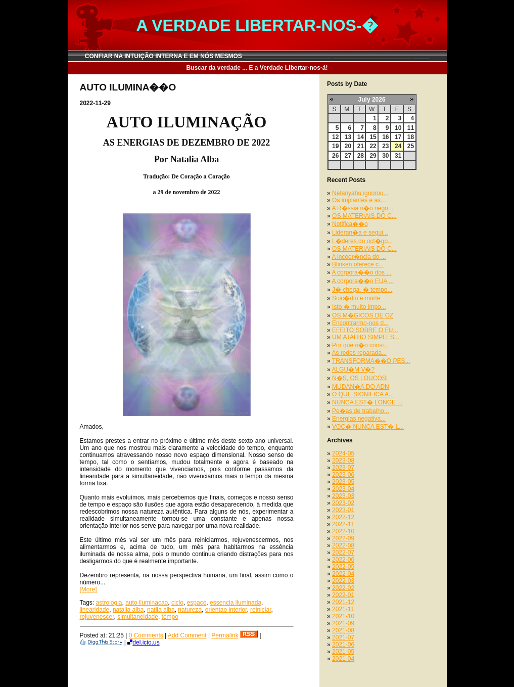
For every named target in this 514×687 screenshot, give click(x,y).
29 (372, 155)
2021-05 (343, 651)
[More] (88, 589)
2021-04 (343, 658)
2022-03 (343, 580)
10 (398, 127)
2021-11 (343, 609)
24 (398, 146)
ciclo (177, 602)
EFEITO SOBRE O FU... (365, 330)
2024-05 (343, 453)
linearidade (95, 609)
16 (385, 137)
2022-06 (343, 559)
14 (360, 137)
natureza (190, 609)
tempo (170, 616)
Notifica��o (350, 223)
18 (410, 137)
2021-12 (343, 602)
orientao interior (226, 609)
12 (335, 137)
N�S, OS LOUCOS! (360, 378)
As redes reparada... (359, 352)
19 (335, 146)
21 (360, 146)
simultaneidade (137, 616)
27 (348, 155)
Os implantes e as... (359, 200)
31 (398, 155)
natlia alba (161, 609)
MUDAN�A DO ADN (360, 386)
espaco (197, 602)
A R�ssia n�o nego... (362, 208)
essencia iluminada (235, 602)
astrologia (109, 602)
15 (372, 137)
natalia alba (128, 609)
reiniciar (260, 609)
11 (410, 127)
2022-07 (343, 552)
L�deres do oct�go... (362, 241)
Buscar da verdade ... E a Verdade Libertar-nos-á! (257, 67)
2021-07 (343, 637)
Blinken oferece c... (358, 264)
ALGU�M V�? (353, 369)
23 (385, 146)
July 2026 (372, 99)
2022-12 (343, 517)
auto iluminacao (146, 602)
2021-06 (343, 644)
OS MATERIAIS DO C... (364, 215)
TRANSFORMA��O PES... (371, 360)
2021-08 (343, 630)
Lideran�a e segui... (360, 232)
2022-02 (343, 587)
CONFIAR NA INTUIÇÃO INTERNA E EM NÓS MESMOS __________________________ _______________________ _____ (257, 56)
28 (360, 155)
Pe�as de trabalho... (360, 411)
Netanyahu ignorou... (360, 193)
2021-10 (343, 616)
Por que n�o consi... (360, 345)
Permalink (224, 635)
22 (372, 146)
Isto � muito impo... (359, 306)
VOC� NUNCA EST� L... (368, 426)
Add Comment (187, 635)
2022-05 (343, 566)
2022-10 (343, 531)
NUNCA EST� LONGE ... (367, 402)
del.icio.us (143, 642)
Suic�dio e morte (356, 298)
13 (348, 137)
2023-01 (343, 510)
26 (335, 155)
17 (398, 137)
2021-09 (343, 623)
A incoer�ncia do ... (359, 256)
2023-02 (343, 503)
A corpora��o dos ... (361, 272)
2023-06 (343, 474)
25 (410, 146)
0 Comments (146, 635)
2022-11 (343, 524)
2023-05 (343, 481)
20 (348, 146)
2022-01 (343, 595)
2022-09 (343, 538)
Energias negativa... (359, 418)
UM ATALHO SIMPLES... (365, 337)
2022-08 (343, 545)
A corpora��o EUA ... (363, 281)
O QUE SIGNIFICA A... (363, 394)
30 (385, 155)
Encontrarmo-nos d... (360, 323)
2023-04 (343, 488)
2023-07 (343, 467)
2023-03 (343, 495)
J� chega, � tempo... (362, 289)
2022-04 (343, 573)
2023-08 (343, 460)
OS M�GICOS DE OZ (362, 315)
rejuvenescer (97, 616)
